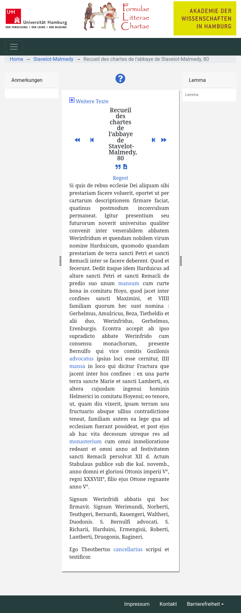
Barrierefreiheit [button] (203, 604)
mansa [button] (77, 366)
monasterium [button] (85, 441)
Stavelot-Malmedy (53, 59)
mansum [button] (128, 283)
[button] (120, 78)
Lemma (197, 80)
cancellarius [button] (128, 549)
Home (16, 59)
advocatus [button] (81, 358)
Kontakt (168, 604)
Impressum (137, 604)
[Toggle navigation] (14, 46)
